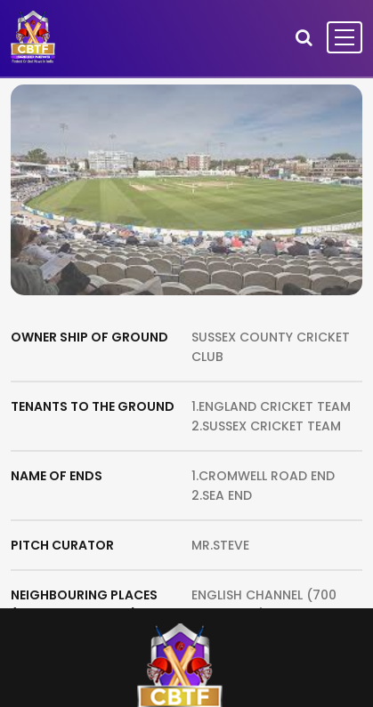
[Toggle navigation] (344, 37)
